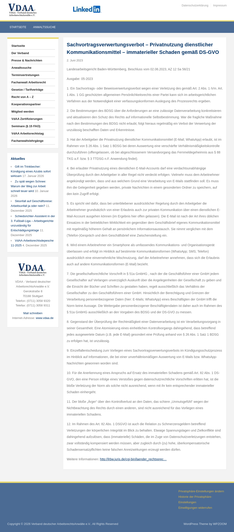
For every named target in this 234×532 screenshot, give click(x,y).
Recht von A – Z (22, 97)
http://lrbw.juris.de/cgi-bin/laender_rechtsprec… (133, 459)
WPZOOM (220, 524)
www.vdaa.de (44, 318)
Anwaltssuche (44, 27)
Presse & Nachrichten (26, 60)
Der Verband (20, 53)
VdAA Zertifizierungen (27, 119)
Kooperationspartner (26, 104)
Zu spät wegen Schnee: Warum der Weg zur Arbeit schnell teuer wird (28, 186)
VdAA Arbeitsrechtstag (27, 133)
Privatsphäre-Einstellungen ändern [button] (201, 491)
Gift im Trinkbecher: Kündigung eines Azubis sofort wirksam (31, 171)
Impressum (220, 5)
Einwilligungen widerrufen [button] (195, 507)
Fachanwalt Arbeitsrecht (28, 82)
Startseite (18, 27)
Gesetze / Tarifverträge (27, 89)
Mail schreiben (33, 313)
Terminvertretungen (25, 75)
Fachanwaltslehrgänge (27, 140)
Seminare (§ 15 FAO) (25, 126)
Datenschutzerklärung (195, 5)
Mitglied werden (22, 111)
